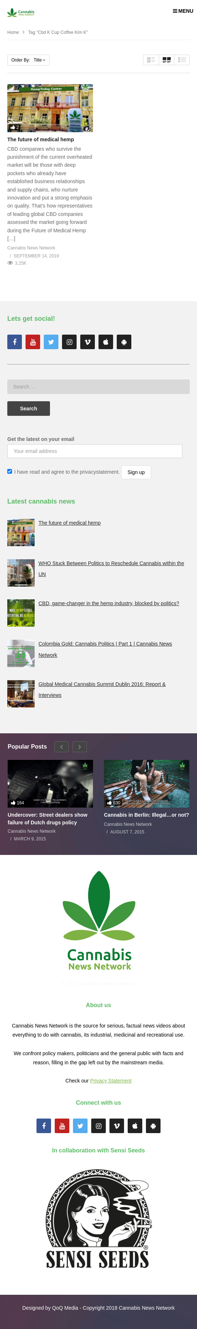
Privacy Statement (111, 1081)
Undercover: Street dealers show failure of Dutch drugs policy (48, 818)
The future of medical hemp (40, 139)
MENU (183, 11)
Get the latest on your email (40, 439)
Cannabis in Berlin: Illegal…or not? (146, 815)
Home (13, 32)
